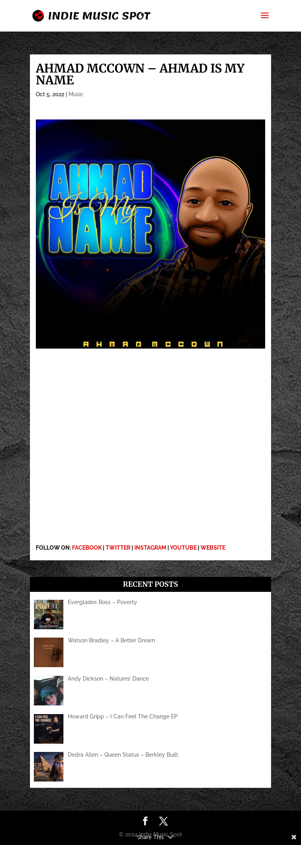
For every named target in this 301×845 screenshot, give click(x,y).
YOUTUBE (183, 548)
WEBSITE (213, 548)
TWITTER (118, 548)
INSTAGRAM (150, 548)
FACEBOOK (87, 548)
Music (76, 94)
